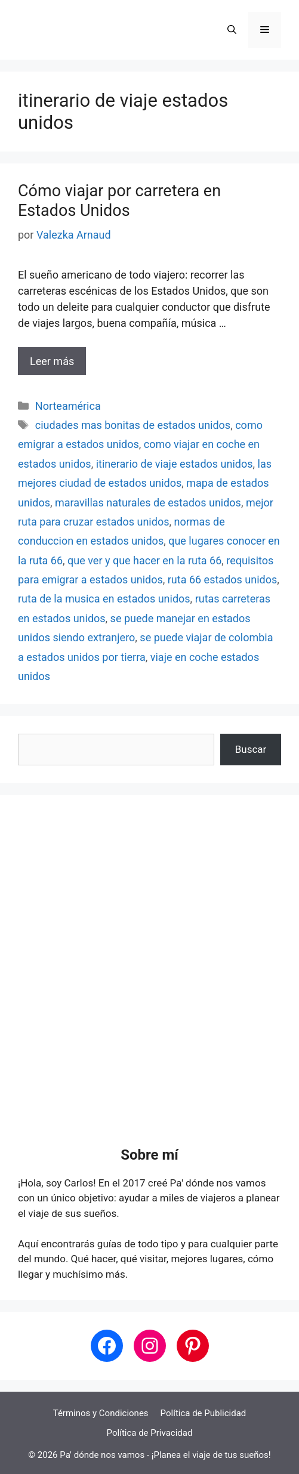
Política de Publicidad (203, 1413)
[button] (231, 30)
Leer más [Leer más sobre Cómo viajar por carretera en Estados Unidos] (52, 361)
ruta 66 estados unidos (223, 579)
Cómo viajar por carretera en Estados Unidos (119, 200)
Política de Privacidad (150, 1432)
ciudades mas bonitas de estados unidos (132, 425)
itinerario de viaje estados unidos (174, 464)
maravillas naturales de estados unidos (148, 502)
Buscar (251, 749)
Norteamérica (68, 406)
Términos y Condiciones (101, 1413)
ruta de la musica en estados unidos (104, 598)
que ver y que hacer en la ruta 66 (144, 560)
